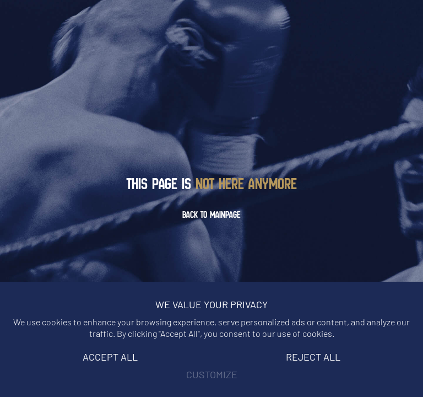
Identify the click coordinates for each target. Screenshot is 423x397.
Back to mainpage (211, 214)
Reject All (313, 357)
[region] (211, 339)
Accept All (110, 357)
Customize (211, 374)
